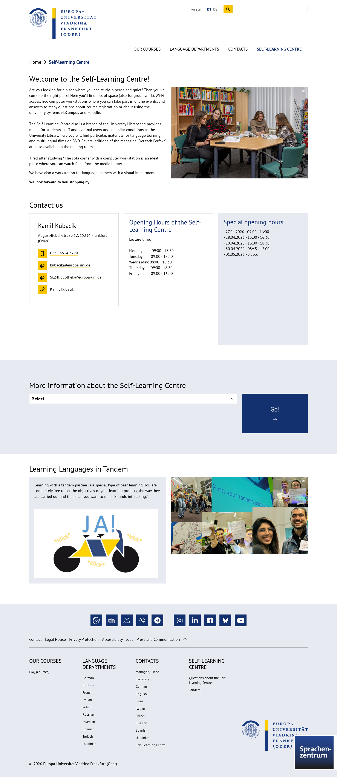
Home (35, 62)
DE (215, 9)
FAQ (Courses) (39, 672)
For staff (196, 9)
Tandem (195, 690)
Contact (35, 639)
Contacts (238, 39)
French (87, 692)
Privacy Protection (84, 639)
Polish (87, 707)
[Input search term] (270, 9)
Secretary (142, 679)
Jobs (129, 639)
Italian (87, 700)
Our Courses (147, 39)
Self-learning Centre (279, 39)
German (88, 678)
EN (209, 9)
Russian (88, 714)
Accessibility (112, 639)
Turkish (88, 736)
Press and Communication (158, 639)
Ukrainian (90, 743)
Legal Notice (55, 639)
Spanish (88, 729)
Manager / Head (147, 672)
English (88, 685)
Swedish (89, 722)
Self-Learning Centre (150, 745)
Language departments (194, 39)
